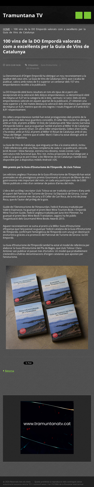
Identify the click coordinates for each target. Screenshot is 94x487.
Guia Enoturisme (49, 65)
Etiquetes (33, 65)
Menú (87, 15)
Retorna (9, 370)
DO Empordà (32, 68)
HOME (6, 29)
